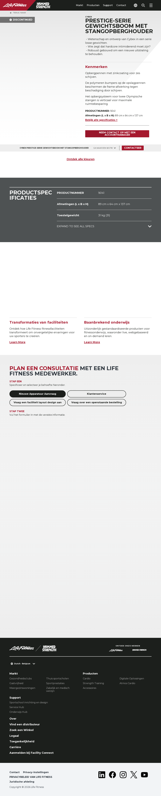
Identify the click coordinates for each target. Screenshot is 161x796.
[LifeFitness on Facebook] (112, 777)
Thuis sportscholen (57, 678)
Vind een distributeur (24, 724)
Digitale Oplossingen (132, 678)
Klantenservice (96, 393)
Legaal (14, 735)
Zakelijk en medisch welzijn (58, 689)
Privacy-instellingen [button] (36, 772)
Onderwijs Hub (18, 712)
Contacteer (132, 147)
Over (12, 718)
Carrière (15, 747)
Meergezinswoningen (22, 688)
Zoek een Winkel (21, 730)
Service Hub (16, 707)
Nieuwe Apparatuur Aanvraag (37, 393)
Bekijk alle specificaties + (101, 120)
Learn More (17, 342)
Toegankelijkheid (21, 741)
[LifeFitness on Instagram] (123, 777)
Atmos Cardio (127, 683)
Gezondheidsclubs (20, 678)
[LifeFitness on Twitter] (133, 777)
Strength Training (93, 683)
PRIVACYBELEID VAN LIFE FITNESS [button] (30, 777)
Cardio (86, 678)
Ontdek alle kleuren (81, 159)
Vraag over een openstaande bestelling (96, 402)
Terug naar (18, 13)
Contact (121, 5)
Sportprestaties (55, 683)
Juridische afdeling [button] (21, 781)
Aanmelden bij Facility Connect (31, 752)
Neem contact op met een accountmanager (117, 133)
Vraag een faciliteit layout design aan (38, 402)
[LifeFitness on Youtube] (144, 777)
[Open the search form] (143, 5)
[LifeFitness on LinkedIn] (101, 777)
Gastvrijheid (16, 683)
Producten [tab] (93, 5)
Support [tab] (108, 5)
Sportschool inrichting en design (28, 702)
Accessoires (89, 688)
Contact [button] (14, 772)
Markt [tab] (79, 5)
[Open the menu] (151, 5)
